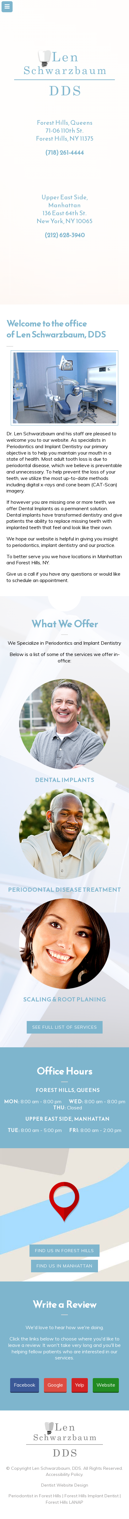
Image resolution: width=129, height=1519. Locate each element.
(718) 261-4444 (64, 152)
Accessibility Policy (64, 1474)
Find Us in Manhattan (64, 1266)
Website (105, 1385)
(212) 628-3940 (65, 235)
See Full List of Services (64, 1027)
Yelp (79, 1385)
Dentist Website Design (64, 1485)
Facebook (24, 1385)
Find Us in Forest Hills (64, 1250)
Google (55, 1385)
